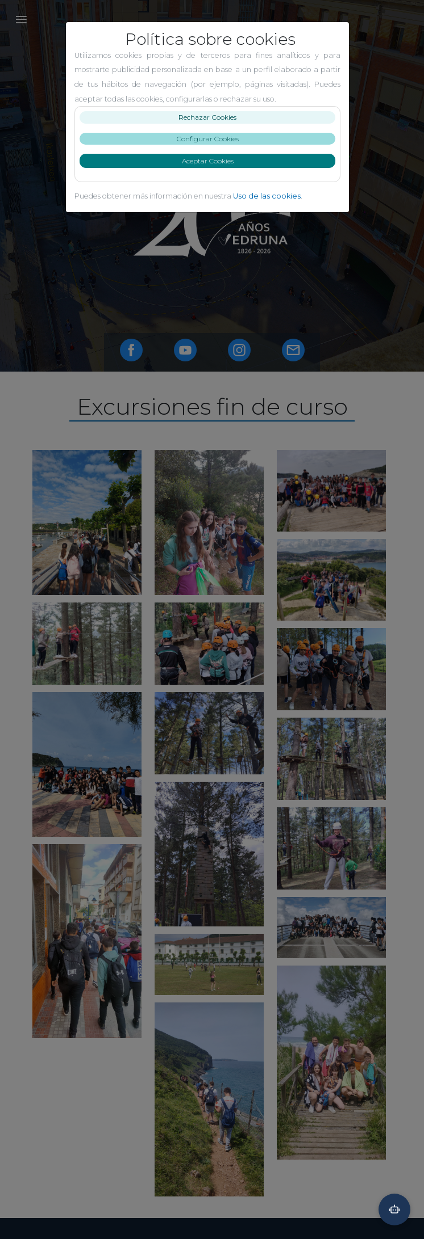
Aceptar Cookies (212, 161)
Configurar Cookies (212, 138)
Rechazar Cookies (212, 117)
